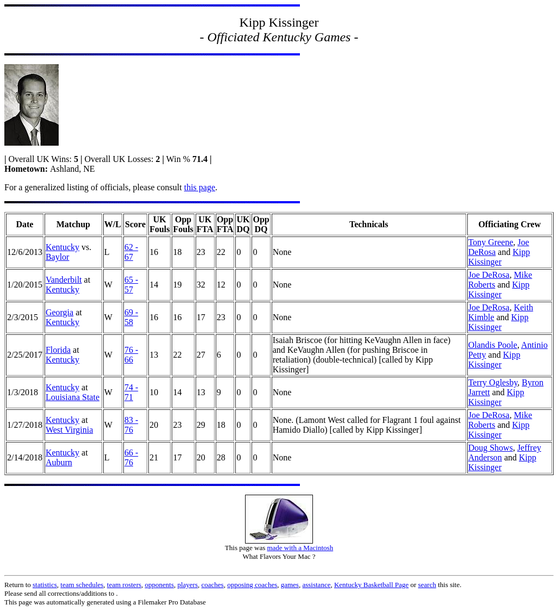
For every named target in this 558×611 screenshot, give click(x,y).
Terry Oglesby (493, 382)
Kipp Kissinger (499, 256)
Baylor (58, 256)
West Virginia (69, 429)
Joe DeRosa (489, 274)
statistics (45, 585)
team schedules (81, 585)
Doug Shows (490, 447)
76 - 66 (131, 354)
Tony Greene (490, 242)
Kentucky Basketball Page (371, 585)
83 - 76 (131, 424)
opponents (159, 585)
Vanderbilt (64, 279)
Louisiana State (72, 397)
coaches (213, 585)
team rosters (124, 585)
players (187, 585)
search (427, 585)
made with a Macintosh (300, 548)
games (290, 585)
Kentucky (62, 247)
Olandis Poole (492, 345)
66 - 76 (131, 457)
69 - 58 (131, 317)
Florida (58, 349)
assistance (316, 585)
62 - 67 (131, 251)
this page (199, 187)
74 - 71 (131, 392)
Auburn (59, 462)
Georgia (59, 312)
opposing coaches (252, 585)
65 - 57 (131, 284)
